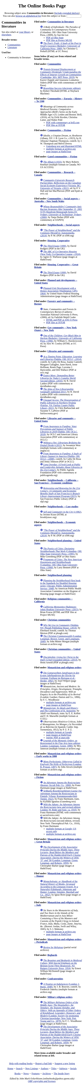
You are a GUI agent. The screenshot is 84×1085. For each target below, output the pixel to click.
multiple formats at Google (59, 732)
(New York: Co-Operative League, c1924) (60, 252)
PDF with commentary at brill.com (63, 122)
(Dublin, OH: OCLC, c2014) (61, 357)
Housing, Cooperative (59, 240)
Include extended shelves (67, 13)
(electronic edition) (61, 88)
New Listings (31, 1068)
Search (19, 1068)
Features (36, 1073)
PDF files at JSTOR (55, 125)
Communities (14, 44)
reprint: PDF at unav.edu (58, 737)
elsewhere (6, 34)
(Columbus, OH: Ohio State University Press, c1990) (61, 563)
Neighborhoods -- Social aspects (64, 225)
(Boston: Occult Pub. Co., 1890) (60, 783)
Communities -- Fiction (59, 130)
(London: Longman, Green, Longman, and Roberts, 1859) (60, 855)
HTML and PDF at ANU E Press (61, 320)
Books (17, 1073)
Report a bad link (43, 1063)
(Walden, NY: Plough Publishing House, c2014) (59, 626)
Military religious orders (60, 997)
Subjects (63, 1068)
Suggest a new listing (65, 1063)
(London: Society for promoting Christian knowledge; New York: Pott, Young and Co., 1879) (60, 1011)
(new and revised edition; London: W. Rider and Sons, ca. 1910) (60, 807)
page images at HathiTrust (58, 151)
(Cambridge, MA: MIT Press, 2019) (60, 73)
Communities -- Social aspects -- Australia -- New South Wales (57, 200)
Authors (44, 1068)
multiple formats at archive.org (61, 149)
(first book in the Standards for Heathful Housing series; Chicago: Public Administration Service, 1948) (60, 584)
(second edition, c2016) (58, 378)
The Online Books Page (42, 5)
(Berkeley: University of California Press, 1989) (60, 46)
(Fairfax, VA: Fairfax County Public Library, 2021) (60, 404)
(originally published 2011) (56, 390)
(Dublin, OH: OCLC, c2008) (60, 456)
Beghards (52, 955)
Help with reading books (21, 1063)
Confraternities (55, 978)
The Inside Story (62, 1073)
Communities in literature (61, 21)
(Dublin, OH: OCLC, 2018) (59, 430)
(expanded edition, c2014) (59, 658)
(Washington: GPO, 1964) (59, 291)
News (26, 1073)
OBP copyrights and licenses (41, 1081)
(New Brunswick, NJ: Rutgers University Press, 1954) (61, 964)
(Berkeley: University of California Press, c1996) (61, 338)
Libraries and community (61, 351)
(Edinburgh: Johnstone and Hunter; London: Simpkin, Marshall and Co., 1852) (59, 888)
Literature (12, 47)
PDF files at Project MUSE (59, 40)
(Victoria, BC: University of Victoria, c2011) (60, 184)
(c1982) (62, 512)
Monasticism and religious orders (64, 667)
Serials (73, 1068)
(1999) (54, 246)
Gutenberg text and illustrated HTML (64, 146)
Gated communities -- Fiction (62, 156)
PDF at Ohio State (55, 37)
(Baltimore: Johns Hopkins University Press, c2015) (59, 608)
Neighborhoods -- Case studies (63, 506)
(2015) (60, 492)
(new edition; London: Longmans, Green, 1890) (60, 743)
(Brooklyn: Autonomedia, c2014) (60, 233)
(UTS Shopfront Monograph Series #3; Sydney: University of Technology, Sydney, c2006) (61, 211)
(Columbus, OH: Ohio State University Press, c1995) (61, 551)
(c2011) (60, 444)
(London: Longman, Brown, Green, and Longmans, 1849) (60, 639)
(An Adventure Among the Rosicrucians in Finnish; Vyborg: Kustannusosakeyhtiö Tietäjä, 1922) (61, 795)
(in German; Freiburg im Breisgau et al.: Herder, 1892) (59, 677)
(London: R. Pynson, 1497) (61, 764)
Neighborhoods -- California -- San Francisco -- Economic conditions (56, 481)
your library (24, 32)
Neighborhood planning (60, 575)
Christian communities (59, 620)
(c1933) (52, 162)
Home (10, 1068)
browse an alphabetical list (28, 16)
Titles (53, 1068)
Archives (46, 1073)
